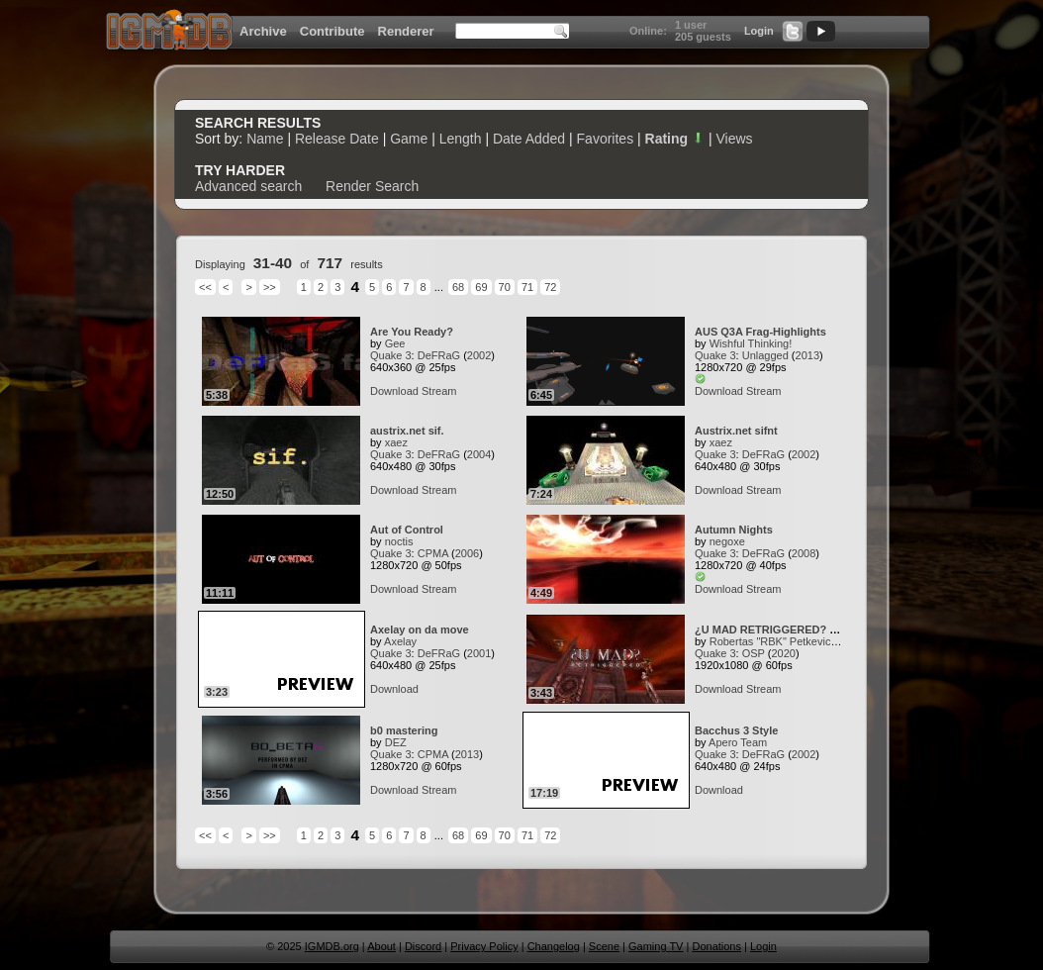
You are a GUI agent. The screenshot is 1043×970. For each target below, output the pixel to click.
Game (408, 138)
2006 (467, 553)
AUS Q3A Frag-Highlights (760, 332)
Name (264, 138)
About (381, 946)
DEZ (396, 742)
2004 (479, 454)
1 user (691, 25)
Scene (604, 946)
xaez (396, 442)
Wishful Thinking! (751, 343)
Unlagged (765, 355)
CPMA (433, 553)
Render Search (372, 186)
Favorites (605, 138)
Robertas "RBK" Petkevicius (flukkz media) (812, 641)
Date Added (529, 138)
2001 (479, 653)
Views (733, 138)
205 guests (703, 37)
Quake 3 (391, 355)
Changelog (553, 946)
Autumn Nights (734, 529)
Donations (716, 946)
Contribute (332, 31)
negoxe (727, 541)
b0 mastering (403, 730)
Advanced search (248, 186)
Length (460, 138)
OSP (753, 653)
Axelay (400, 641)
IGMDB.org (332, 946)
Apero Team (738, 742)
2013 (807, 355)
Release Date (337, 138)
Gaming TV (655, 946)
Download (394, 391)
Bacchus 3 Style (736, 730)
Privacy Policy (484, 946)
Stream (439, 391)
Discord (423, 946)
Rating (675, 138)
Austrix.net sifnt (736, 430)
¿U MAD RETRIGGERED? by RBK (782, 629)
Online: (648, 31)
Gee (395, 343)
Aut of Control (406, 529)
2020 (783, 653)
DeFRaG (439, 355)
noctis (399, 541)
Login (759, 31)
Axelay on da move (419, 629)
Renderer (406, 31)
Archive (263, 31)
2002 (479, 355)
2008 (803, 553)
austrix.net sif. (407, 430)
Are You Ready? (411, 332)
